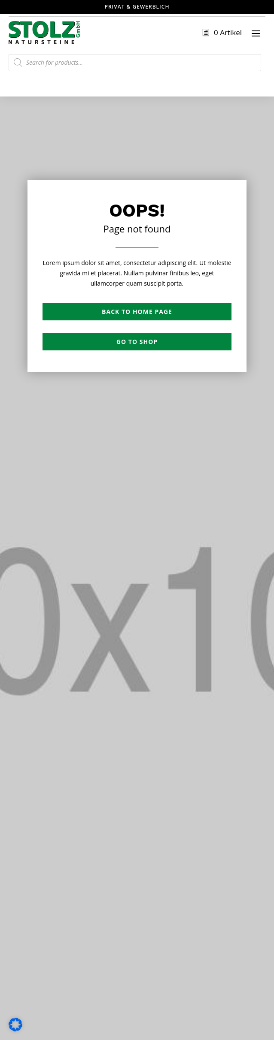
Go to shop (137, 342)
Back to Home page (137, 311)
